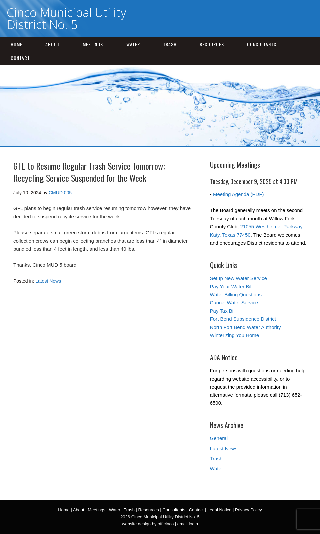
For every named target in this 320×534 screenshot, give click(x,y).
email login (187, 523)
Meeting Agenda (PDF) (238, 194)
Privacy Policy (248, 509)
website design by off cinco (148, 523)
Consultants (261, 44)
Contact (20, 57)
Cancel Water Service (234, 302)
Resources (212, 44)
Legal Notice (219, 509)
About (52, 44)
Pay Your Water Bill (231, 286)
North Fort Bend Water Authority (245, 327)
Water (133, 44)
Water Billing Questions (236, 294)
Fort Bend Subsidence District (243, 319)
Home (16, 44)
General (219, 438)
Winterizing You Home (234, 335)
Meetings (93, 44)
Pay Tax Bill (223, 311)
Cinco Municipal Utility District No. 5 (66, 18)
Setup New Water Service (238, 278)
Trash (170, 44)
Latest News (48, 281)
